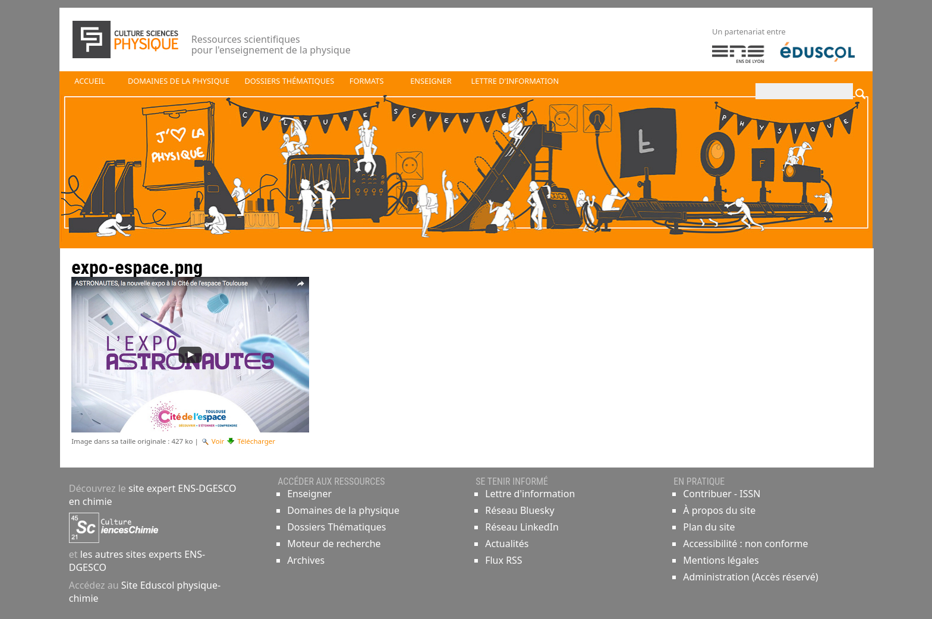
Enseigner (309, 493)
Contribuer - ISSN (721, 493)
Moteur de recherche (333, 543)
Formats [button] (367, 80)
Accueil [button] (89, 80)
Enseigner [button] (430, 80)
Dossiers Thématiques (336, 526)
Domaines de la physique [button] (178, 80)
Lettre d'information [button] (515, 80)
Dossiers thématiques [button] (289, 80)
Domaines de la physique (343, 510)
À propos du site (719, 510)
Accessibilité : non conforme (745, 543)
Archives (306, 560)
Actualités (506, 543)
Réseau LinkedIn (522, 526)
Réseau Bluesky (520, 510)
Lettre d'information (530, 493)
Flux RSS (503, 560)
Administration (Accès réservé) (750, 576)
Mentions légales (721, 560)
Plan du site (709, 526)
